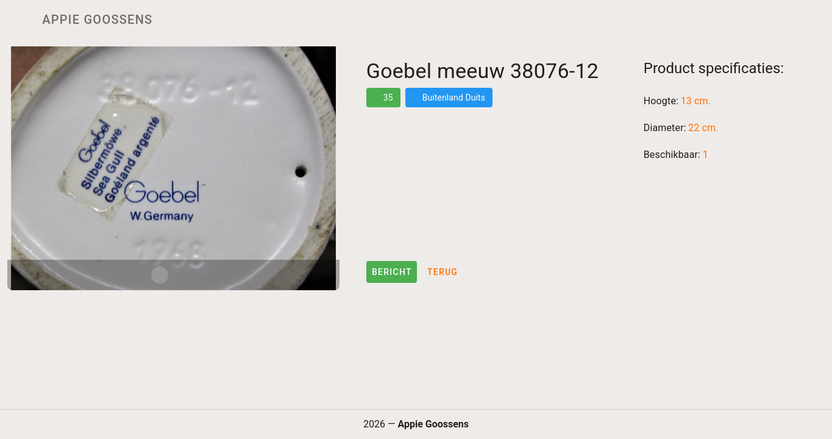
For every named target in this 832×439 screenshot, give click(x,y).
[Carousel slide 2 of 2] (186, 275)
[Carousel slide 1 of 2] (159, 275)
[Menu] (17, 19)
